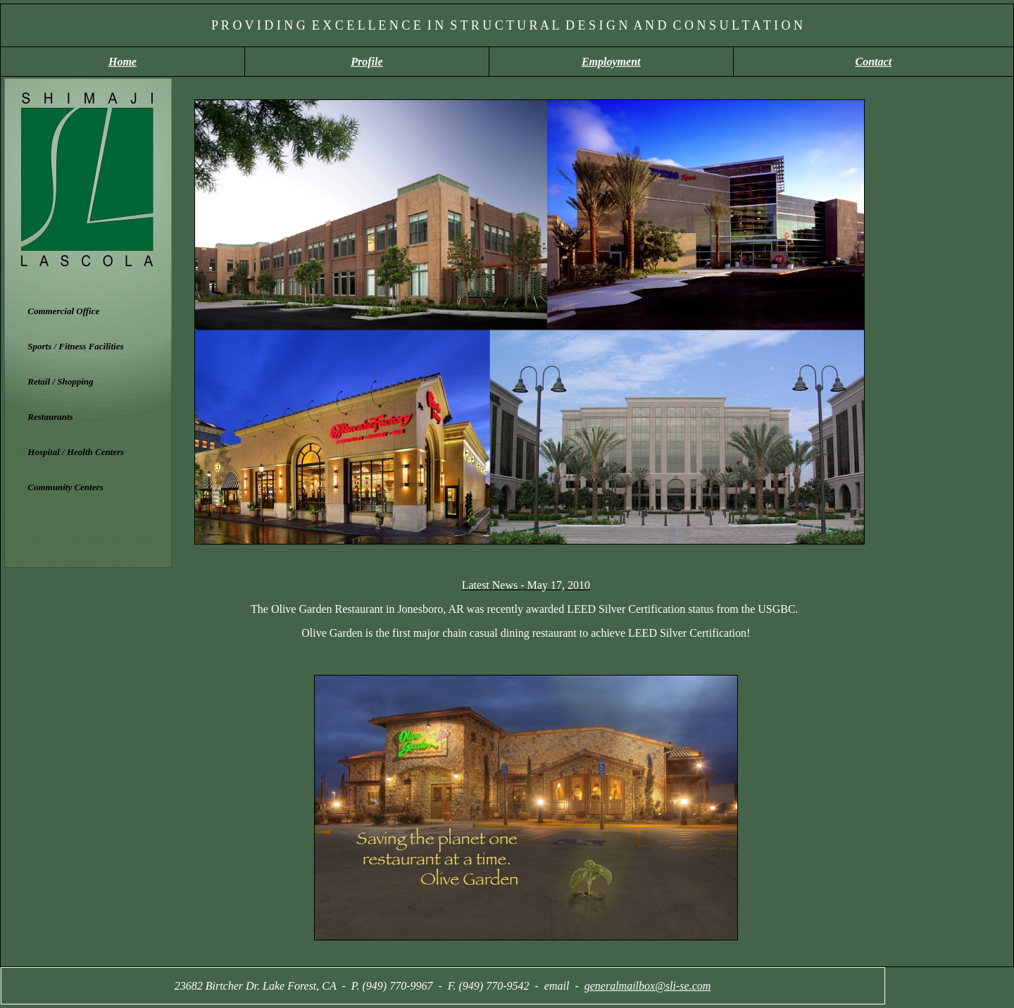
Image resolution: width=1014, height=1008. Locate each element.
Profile (366, 62)
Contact (874, 62)
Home (122, 62)
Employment (611, 62)
